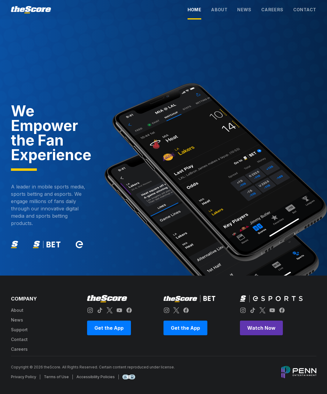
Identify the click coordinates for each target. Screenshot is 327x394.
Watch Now (261, 328)
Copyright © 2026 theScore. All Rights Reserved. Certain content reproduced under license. (93, 367)
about (219, 9)
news (244, 9)
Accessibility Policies (95, 377)
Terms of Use (56, 377)
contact (304, 9)
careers (272, 9)
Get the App (109, 328)
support (19, 329)
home (195, 9)
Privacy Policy (23, 377)
